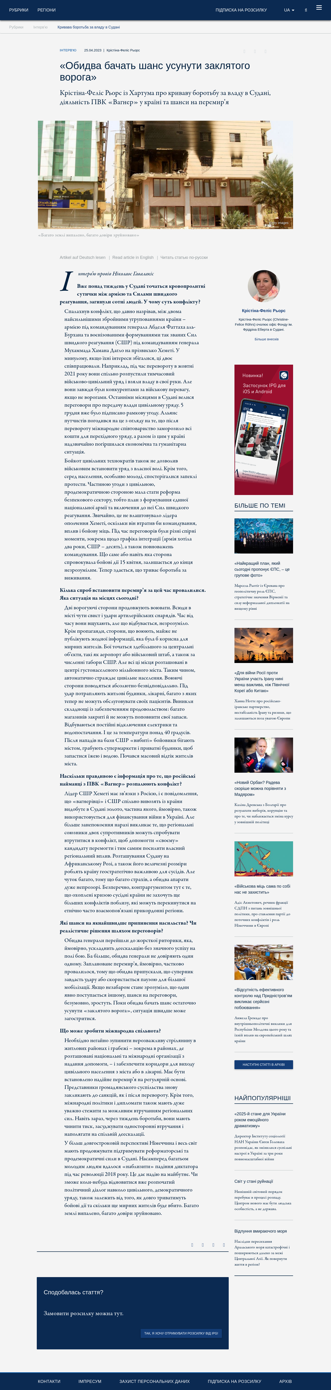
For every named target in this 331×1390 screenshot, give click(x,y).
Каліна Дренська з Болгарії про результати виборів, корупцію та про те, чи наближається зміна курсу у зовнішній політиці (263, 813)
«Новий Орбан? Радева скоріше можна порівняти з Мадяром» (260, 788)
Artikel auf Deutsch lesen (83, 257)
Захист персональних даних (155, 1381)
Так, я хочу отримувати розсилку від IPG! (181, 1333)
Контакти (49, 1381)
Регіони (46, 10)
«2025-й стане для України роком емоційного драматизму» (259, 1120)
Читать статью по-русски (184, 257)
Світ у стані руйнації (253, 1181)
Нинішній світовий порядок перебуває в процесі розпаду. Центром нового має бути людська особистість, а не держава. (262, 1200)
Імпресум (89, 1381)
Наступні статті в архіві (264, 1064)
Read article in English (133, 257)
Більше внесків (267, 339)
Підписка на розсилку (234, 1381)
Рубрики (18, 10)
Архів (285, 1381)
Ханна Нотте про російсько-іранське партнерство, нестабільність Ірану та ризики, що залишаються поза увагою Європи (262, 709)
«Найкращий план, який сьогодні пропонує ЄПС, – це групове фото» (262, 569)
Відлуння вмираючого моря (260, 1231)
